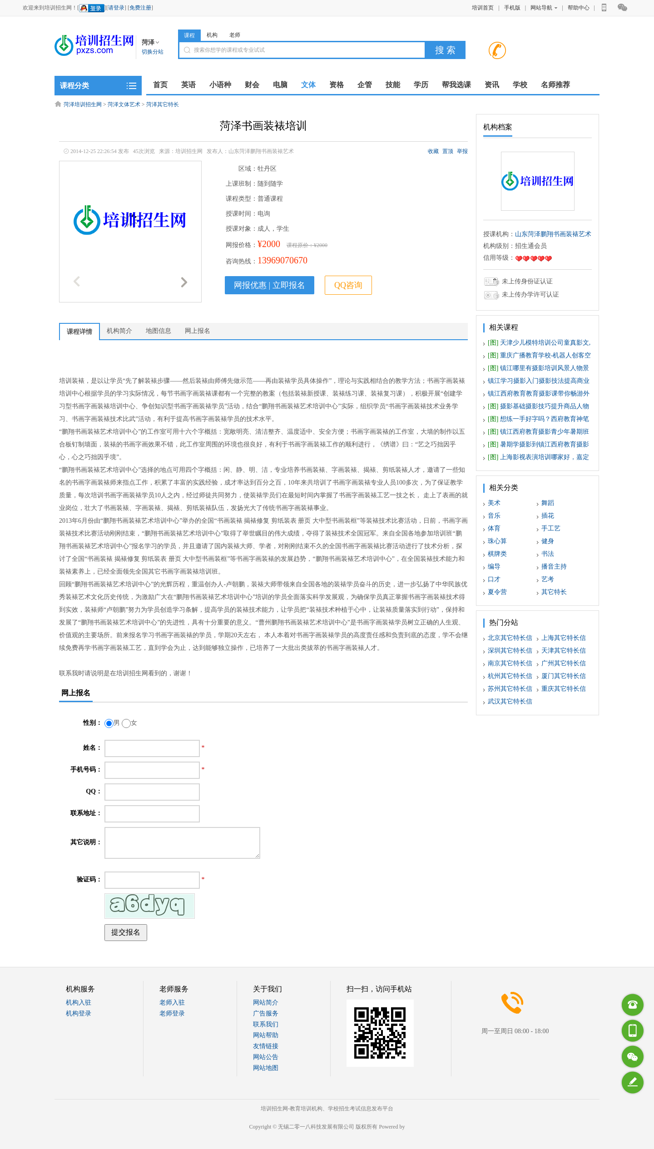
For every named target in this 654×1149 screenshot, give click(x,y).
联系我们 (265, 1024)
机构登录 (78, 1013)
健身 (547, 541)
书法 (547, 553)
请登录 (116, 8)
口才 (494, 579)
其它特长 (554, 592)
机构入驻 (78, 1002)
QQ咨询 (348, 285)
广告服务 (265, 1013)
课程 (189, 35)
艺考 (547, 579)
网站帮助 (265, 1035)
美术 (494, 503)
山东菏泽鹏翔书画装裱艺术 (553, 234)
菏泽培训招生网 (83, 104)
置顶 (447, 151)
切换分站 (153, 52)
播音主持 (554, 566)
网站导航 (543, 8)
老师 (234, 35)
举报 (462, 151)
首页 (160, 85)
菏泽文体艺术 (124, 104)
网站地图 (265, 1068)
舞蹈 (547, 503)
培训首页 (483, 8)
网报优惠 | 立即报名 (269, 285)
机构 (212, 35)
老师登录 (172, 1013)
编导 (494, 566)
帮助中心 (579, 8)
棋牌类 (497, 553)
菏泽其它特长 (162, 104)
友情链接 (265, 1046)
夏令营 (497, 592)
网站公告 (265, 1057)
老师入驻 (172, 1002)
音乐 (494, 515)
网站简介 (265, 1002)
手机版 (512, 8)
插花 (547, 515)
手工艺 (550, 528)
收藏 (433, 151)
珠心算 (497, 541)
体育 (494, 528)
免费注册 (140, 8)
